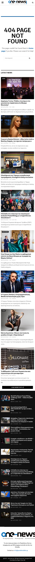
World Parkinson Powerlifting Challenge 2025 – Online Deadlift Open (22, 397)
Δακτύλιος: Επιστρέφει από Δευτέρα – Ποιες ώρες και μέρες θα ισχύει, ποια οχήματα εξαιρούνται (22, 493)
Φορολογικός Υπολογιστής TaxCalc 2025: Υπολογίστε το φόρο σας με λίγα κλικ (22, 451)
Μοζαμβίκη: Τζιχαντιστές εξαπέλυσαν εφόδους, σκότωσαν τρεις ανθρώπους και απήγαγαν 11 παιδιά (22, 419)
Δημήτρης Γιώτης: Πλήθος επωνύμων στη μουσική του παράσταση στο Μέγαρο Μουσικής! (15, 103)
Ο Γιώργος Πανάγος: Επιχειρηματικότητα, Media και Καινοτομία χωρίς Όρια (15, 295)
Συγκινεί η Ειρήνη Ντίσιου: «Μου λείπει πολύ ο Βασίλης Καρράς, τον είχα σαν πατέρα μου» (17, 140)
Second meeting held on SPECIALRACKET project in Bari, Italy (21, 408)
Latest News (6, 73)
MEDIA (3, 78)
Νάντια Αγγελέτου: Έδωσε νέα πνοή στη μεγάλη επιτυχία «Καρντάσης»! (15, 334)
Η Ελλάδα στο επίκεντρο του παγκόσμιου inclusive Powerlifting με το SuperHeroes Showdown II (16, 216)
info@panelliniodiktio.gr (21, 550)
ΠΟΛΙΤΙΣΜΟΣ (5, 231)
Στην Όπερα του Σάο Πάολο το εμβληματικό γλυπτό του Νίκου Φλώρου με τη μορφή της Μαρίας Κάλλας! (16, 256)
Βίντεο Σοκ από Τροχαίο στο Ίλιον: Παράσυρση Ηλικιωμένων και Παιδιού (22, 504)
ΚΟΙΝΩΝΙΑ (4, 349)
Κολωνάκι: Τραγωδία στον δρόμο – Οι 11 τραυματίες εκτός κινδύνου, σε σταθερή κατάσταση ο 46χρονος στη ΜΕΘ (22, 515)
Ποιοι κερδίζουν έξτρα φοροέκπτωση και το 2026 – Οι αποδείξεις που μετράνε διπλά (22, 429)
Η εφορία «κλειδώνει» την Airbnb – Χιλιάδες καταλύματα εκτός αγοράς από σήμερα (22, 440)
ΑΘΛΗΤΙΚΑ (4, 153)
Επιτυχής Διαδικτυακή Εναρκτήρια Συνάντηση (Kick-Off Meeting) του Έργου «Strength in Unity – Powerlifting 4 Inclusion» (22, 483)
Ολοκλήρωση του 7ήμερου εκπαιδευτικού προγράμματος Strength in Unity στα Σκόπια (17, 176)
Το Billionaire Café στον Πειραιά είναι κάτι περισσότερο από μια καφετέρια (15, 372)
